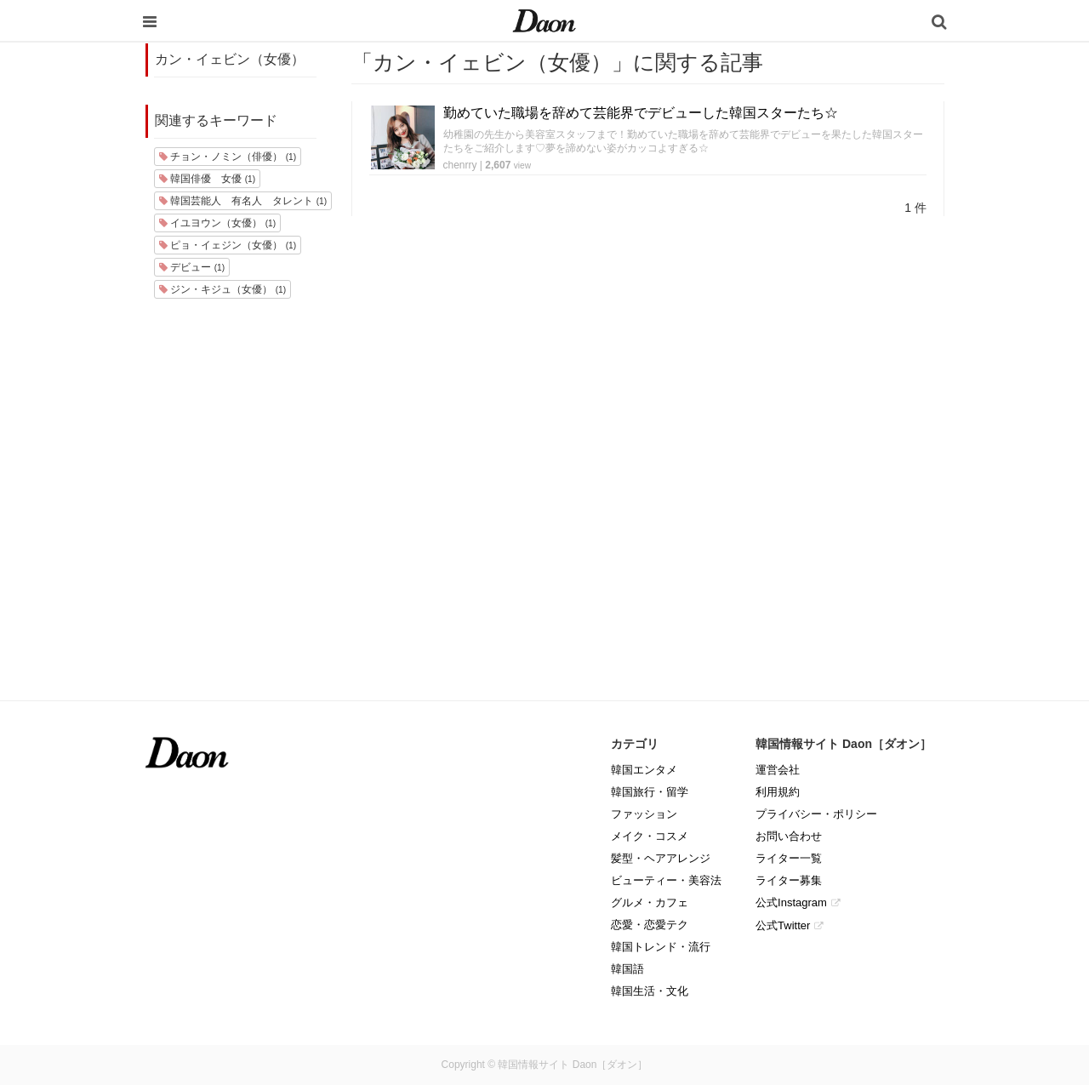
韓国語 (627, 968)
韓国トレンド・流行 (660, 946)
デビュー (192, 267)
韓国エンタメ (644, 769)
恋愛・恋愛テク (649, 924)
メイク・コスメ (649, 836)
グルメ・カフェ (649, 902)
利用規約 (777, 791)
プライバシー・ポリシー (816, 814)
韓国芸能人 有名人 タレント (243, 201)
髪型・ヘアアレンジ (660, 858)
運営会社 (777, 769)
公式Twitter (782, 925)
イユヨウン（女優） (217, 223)
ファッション (644, 814)
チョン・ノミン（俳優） (227, 157)
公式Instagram (791, 902)
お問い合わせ (788, 836)
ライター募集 (788, 880)
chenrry (460, 165)
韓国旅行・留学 (649, 791)
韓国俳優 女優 (207, 179)
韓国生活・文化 (649, 991)
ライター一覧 (788, 858)
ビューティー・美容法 (666, 880)
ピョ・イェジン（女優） (227, 245)
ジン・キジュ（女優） (222, 289)
